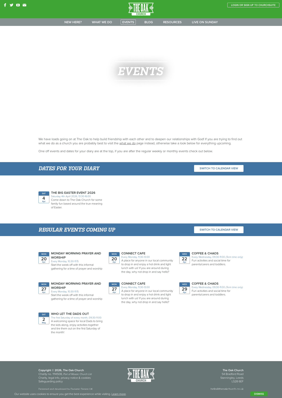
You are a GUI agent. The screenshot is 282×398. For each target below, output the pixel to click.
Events (128, 22)
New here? (73, 22)
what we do (127, 143)
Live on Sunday (205, 22)
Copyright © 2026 (50, 370)
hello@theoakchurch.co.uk (227, 389)
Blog (148, 22)
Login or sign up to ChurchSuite (253, 5)
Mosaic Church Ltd (81, 374)
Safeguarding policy (50, 381)
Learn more (119, 394)
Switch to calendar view (219, 168)
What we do (102, 22)
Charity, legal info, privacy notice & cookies (64, 378)
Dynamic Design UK (82, 389)
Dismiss (259, 394)
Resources (172, 22)
